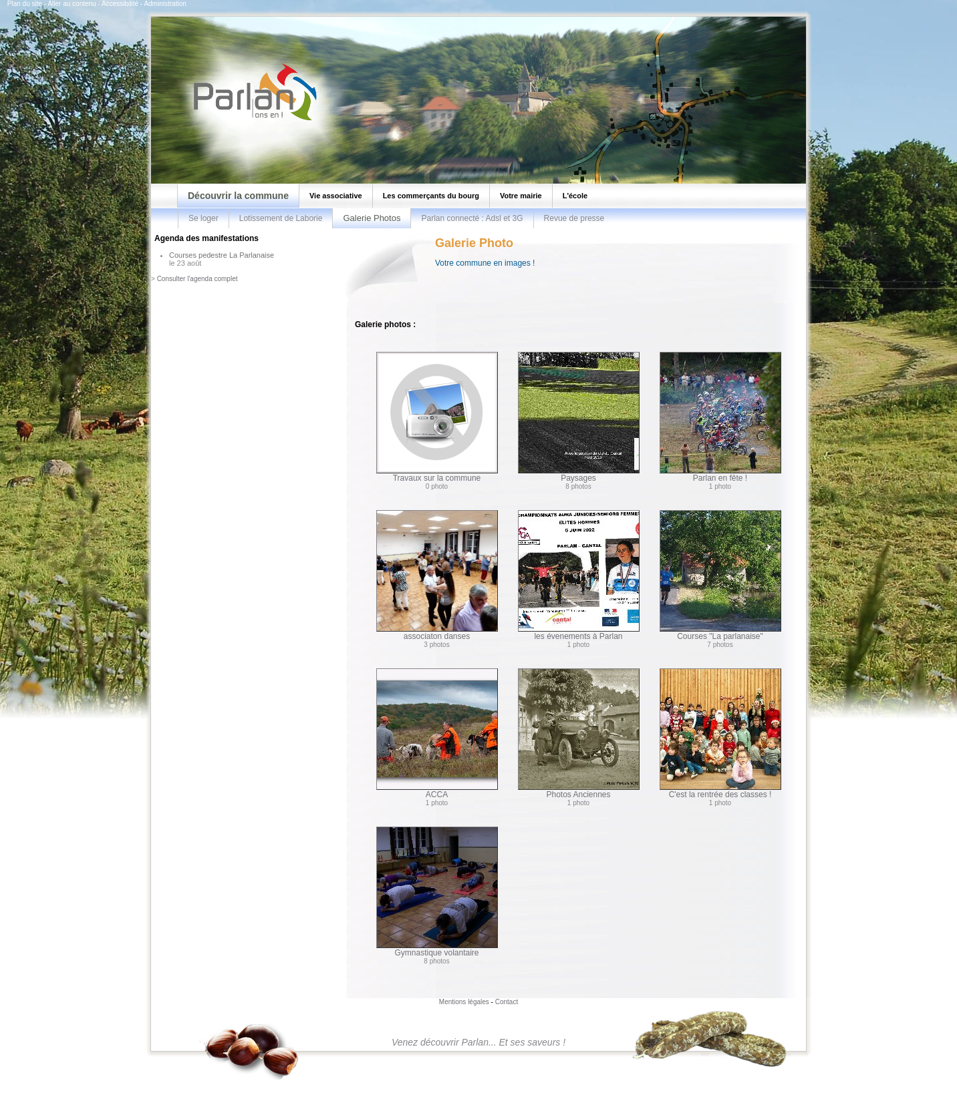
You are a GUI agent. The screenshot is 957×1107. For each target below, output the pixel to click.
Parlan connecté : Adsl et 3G (472, 218)
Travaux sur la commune (437, 417)
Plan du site (24, 3)
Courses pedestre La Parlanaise (221, 255)
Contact (506, 1002)
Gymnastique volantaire (437, 892)
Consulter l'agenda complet (197, 278)
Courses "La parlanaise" (720, 575)
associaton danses (437, 575)
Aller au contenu (71, 3)
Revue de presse (574, 218)
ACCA (437, 733)
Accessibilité (120, 3)
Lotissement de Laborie (281, 218)
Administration (165, 3)
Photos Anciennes (579, 733)
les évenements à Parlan (579, 575)
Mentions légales (464, 1002)
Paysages (579, 417)
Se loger (203, 218)
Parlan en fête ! (720, 417)
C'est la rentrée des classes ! (720, 733)
